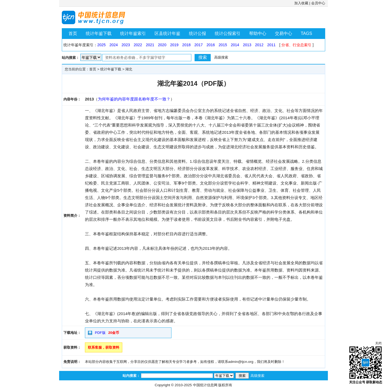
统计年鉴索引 (133, 33)
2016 (210, 45)
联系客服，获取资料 (103, 347)
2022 (138, 45)
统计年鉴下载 (99, 33)
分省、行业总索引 (296, 45)
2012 (259, 45)
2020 (162, 45)
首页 (73, 33)
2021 (150, 45)
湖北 (128, 69)
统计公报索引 (228, 33)
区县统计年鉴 (167, 33)
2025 (101, 45)
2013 (247, 45)
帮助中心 (257, 33)
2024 (113, 45)
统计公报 (197, 33)
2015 (223, 45)
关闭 (378, 343)
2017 (198, 45)
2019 (174, 45)
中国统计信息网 (205, 385)
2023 (125, 45)
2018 (186, 45)
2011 (271, 45)
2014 (235, 45)
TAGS (306, 33)
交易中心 (283, 33)
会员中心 (318, 3)
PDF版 (100, 333)
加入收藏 (301, 3)
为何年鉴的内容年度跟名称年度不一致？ (134, 99)
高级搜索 (221, 57)
